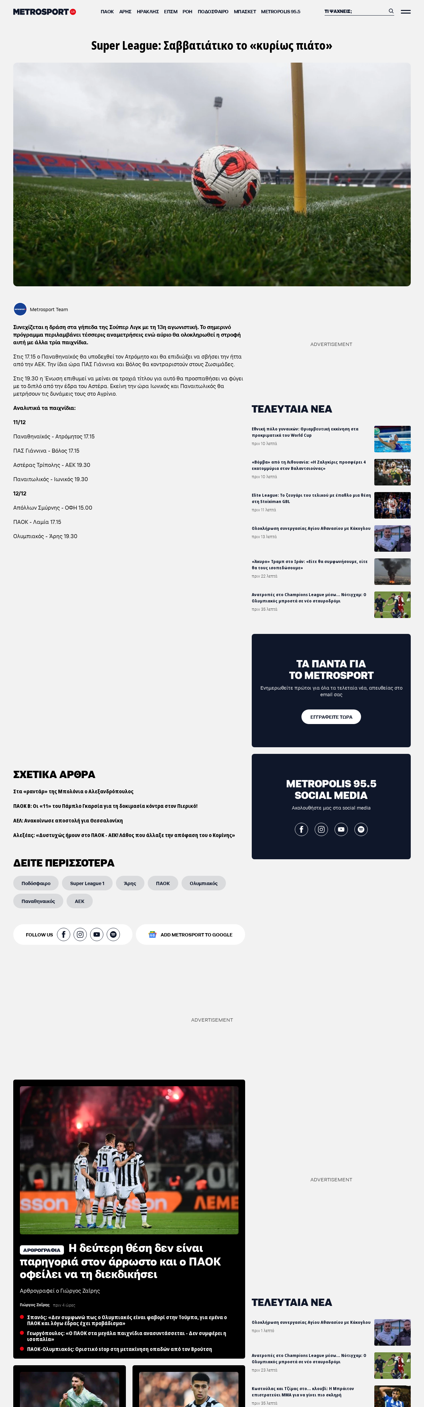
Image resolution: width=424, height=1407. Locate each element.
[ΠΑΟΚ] (163, 679)
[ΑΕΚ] (80, 697)
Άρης (125, 11)
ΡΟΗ (187, 11)
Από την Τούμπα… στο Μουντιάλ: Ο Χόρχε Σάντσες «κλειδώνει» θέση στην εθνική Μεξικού (69, 1360)
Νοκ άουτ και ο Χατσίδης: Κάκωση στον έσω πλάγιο (177, 1356)
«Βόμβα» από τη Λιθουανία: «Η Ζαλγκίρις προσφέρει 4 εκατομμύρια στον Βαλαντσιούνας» (309, 465)
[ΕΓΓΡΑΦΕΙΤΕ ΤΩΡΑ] (331, 716)
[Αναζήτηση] (355, 11)
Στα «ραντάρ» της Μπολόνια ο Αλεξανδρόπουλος (73, 587)
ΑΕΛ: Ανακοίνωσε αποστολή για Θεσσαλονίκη (68, 616)
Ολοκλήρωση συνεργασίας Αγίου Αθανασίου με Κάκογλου (311, 528)
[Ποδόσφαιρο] (36, 679)
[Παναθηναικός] (38, 697)
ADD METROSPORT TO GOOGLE (197, 730)
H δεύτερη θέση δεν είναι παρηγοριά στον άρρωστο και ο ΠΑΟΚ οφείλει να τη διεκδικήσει (120, 1175)
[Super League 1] (87, 679)
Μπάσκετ (245, 11)
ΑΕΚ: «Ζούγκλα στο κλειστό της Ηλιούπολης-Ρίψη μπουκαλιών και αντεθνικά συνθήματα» (303, 1372)
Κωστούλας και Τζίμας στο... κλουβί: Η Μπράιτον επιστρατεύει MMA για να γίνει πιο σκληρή (303, 1306)
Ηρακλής (148, 11)
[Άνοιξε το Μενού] (406, 12)
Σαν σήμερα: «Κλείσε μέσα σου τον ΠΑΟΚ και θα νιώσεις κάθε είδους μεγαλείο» (309, 1339)
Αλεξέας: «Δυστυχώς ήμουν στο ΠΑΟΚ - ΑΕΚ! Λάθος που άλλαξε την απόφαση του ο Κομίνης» (124, 631)
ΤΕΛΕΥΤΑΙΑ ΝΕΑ (292, 408)
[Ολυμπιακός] (204, 679)
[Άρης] (130, 679)
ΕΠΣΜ (170, 11)
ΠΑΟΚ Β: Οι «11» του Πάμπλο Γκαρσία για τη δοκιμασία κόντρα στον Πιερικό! (105, 602)
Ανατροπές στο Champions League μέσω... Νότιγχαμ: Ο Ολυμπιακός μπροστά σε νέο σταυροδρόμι (309, 597)
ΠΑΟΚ (107, 11)
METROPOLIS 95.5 (280, 11)
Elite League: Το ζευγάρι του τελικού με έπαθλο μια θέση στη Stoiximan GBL (311, 498)
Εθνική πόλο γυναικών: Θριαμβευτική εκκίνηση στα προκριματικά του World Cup (305, 432)
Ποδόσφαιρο (213, 11)
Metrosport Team (49, 309)
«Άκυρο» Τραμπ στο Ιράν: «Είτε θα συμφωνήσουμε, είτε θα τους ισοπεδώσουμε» (310, 564)
